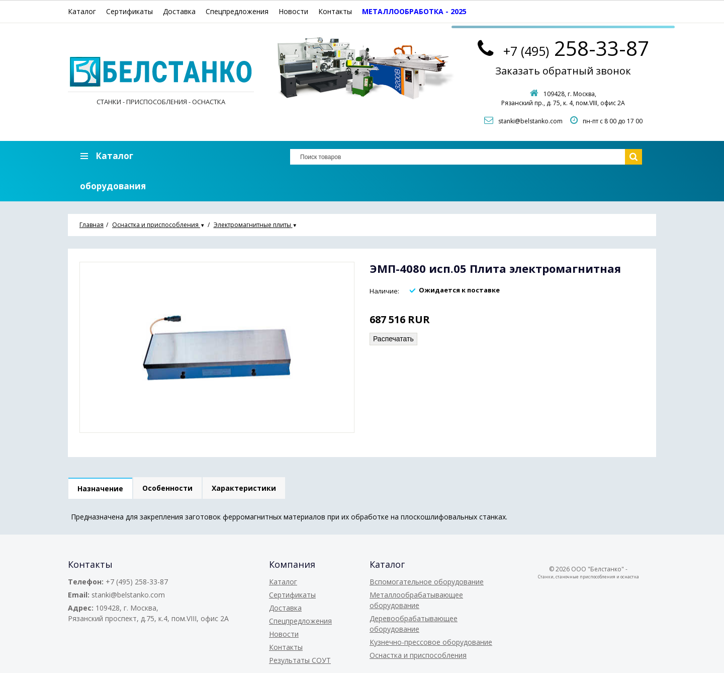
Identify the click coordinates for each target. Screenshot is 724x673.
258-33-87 (576, 48)
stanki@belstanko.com (530, 121)
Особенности (167, 488)
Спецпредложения (237, 11)
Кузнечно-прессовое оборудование (431, 642)
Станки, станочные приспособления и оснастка (588, 576)
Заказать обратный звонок (563, 71)
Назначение (100, 488)
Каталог (82, 11)
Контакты (335, 11)
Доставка (179, 11)
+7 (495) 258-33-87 (137, 581)
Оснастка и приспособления (418, 655)
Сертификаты (129, 11)
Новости (293, 11)
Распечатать (393, 339)
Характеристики (244, 488)
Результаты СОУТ (300, 660)
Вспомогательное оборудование (427, 581)
